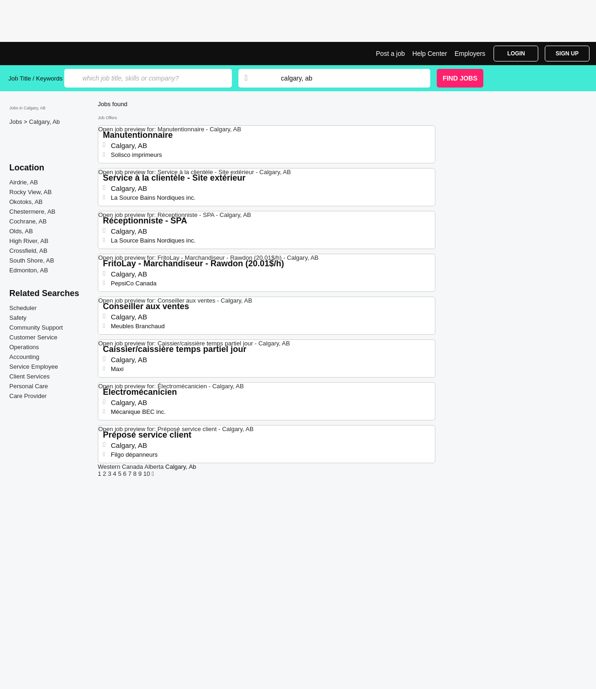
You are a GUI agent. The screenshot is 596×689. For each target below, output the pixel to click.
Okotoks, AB (26, 201)
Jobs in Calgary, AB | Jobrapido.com (43, 53)
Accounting (24, 356)
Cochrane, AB (28, 221)
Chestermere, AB (32, 211)
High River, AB (28, 240)
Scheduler (23, 307)
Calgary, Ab (44, 121)
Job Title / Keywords (35, 78)
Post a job (390, 53)
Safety (18, 317)
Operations (24, 347)
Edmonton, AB (28, 270)
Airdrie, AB (23, 182)
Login (516, 53)
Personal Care (28, 386)
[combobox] (346, 78)
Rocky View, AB (30, 192)
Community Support (36, 327)
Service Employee (33, 366)
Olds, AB (21, 231)
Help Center (430, 53)
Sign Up (566, 53)
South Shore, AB (31, 260)
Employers (469, 53)
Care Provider (28, 395)
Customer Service (33, 337)
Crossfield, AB (28, 250)
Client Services (29, 376)
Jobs (16, 121)
